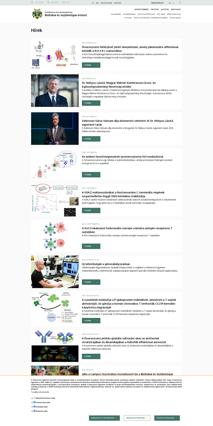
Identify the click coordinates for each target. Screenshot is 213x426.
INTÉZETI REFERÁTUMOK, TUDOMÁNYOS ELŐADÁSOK (150, 18)
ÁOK (97, 3)
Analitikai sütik (42, 411)
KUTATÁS (165, 9)
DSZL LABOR (161, 14)
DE (93, 3)
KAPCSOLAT (176, 9)
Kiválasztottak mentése (102, 422)
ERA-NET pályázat (175, 18)
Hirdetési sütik (41, 415)
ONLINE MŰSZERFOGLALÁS (146, 14)
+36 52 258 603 (38, 2)
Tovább (87, 65)
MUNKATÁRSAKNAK (129, 14)
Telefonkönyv (55, 2)
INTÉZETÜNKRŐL (142, 9)
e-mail (67, 2)
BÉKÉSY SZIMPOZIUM (174, 14)
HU (170, 3)
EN (173, 3)
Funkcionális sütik (43, 407)
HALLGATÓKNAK (116, 14)
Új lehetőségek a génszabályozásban (106, 264)
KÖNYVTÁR (117, 3)
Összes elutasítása (135, 422)
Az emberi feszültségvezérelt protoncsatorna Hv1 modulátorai (122, 156)
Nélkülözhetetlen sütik (45, 402)
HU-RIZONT (128, 18)
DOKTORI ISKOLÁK (106, 3)
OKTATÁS (155, 9)
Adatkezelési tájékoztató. (154, 391)
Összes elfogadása (165, 422)
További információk (40, 396)
